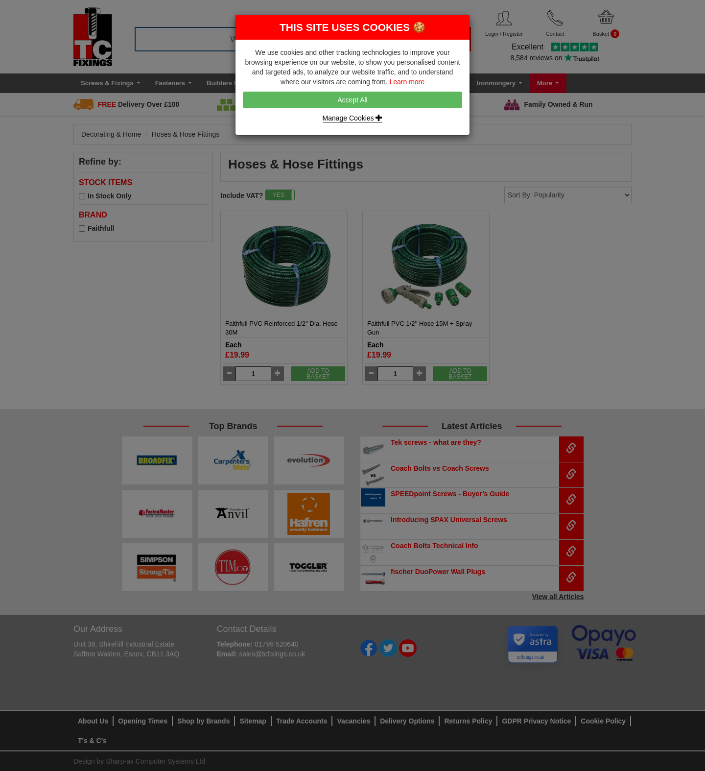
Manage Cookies (353, 118)
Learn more (406, 82)
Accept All (352, 100)
